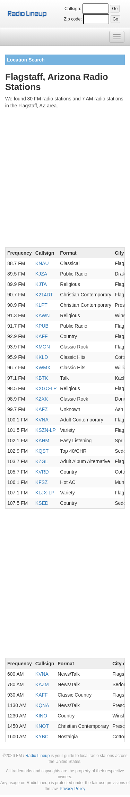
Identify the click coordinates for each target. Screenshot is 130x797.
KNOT (42, 726)
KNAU (42, 263)
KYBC (42, 736)
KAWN (42, 315)
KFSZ (41, 482)
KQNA (42, 705)
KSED (42, 503)
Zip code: (73, 19)
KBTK (41, 378)
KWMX (43, 367)
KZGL (41, 461)
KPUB (42, 326)
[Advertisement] (65, 179)
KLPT (41, 305)
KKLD (41, 357)
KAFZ (41, 409)
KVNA (42, 419)
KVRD (42, 472)
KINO (41, 715)
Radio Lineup (37, 755)
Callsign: (72, 8)
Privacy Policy (72, 788)
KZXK (41, 399)
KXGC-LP (46, 388)
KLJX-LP (44, 492)
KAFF (41, 336)
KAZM (42, 684)
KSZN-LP (45, 430)
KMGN (42, 347)
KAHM (42, 440)
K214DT (44, 294)
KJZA (41, 274)
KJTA (41, 284)
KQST (42, 451)
